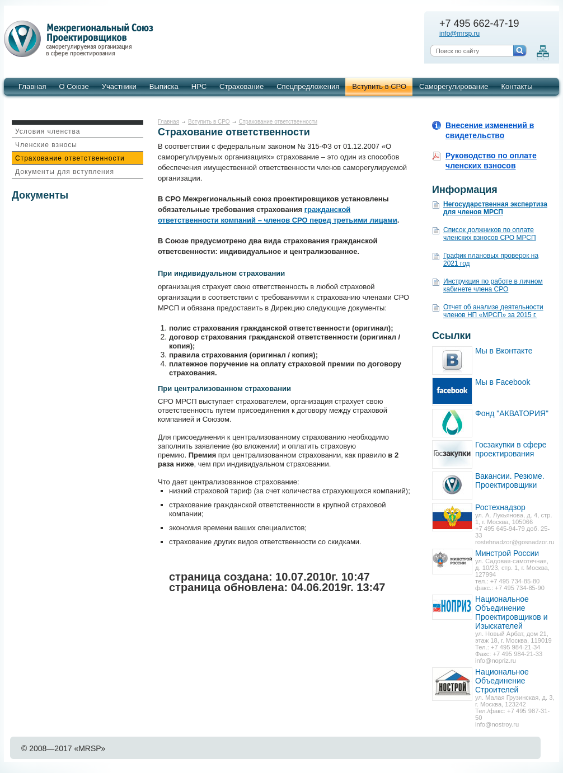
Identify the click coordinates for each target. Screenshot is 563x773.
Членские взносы (46, 145)
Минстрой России (507, 553)
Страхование (241, 86)
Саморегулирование (453, 86)
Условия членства (48, 131)
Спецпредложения (307, 86)
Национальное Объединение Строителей (502, 680)
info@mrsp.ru (459, 33)
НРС (199, 86)
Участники (119, 86)
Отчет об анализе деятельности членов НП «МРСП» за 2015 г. (493, 311)
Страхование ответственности (70, 158)
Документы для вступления (64, 172)
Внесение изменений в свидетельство (489, 130)
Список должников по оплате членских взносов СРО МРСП (489, 234)
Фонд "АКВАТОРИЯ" (511, 413)
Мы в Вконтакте (503, 350)
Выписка (164, 86)
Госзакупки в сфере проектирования (511, 449)
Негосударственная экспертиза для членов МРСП (495, 208)
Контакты (516, 86)
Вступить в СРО (379, 86)
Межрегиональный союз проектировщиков (80, 39)
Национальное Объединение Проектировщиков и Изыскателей (511, 612)
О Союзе (73, 86)
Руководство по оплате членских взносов (491, 160)
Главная (32, 86)
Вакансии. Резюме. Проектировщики (510, 480)
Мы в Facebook (502, 382)
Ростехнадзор (500, 507)
